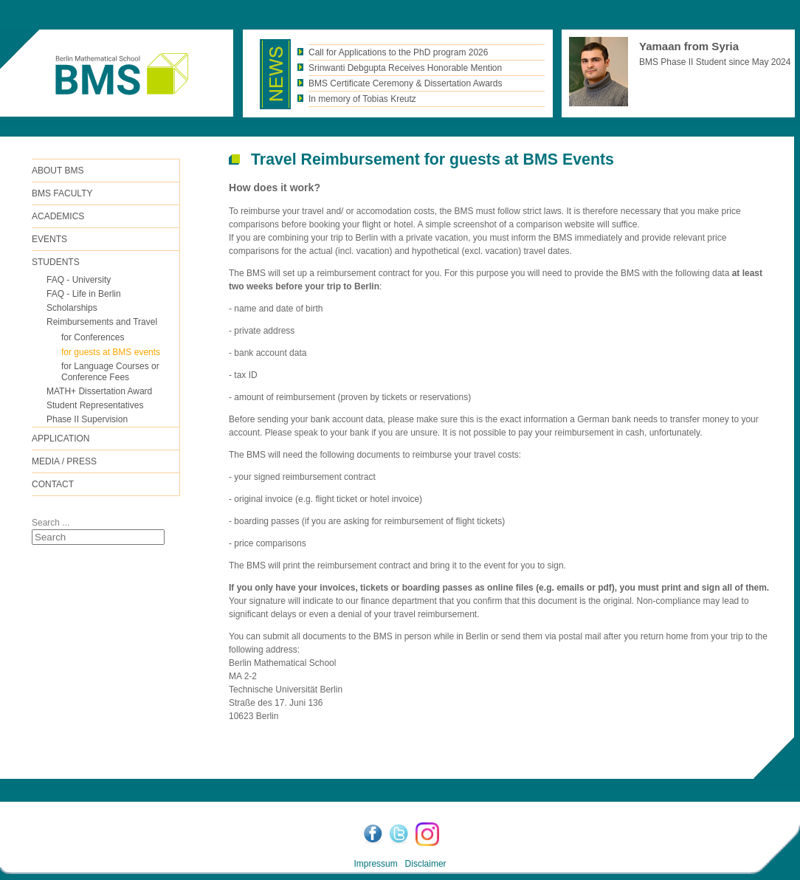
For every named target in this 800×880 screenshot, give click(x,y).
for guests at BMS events (110, 352)
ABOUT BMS (57, 170)
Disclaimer (425, 864)
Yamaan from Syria (689, 46)
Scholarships (71, 308)
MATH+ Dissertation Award (99, 391)
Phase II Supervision (87, 419)
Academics (58, 216)
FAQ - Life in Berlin (83, 294)
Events (49, 239)
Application (60, 438)
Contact (53, 484)
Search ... (50, 523)
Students (56, 262)
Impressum (375, 864)
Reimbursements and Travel (101, 322)
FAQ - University (78, 280)
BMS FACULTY (62, 193)
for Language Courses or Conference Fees (110, 371)
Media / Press (64, 461)
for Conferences (92, 337)
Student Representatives (94, 405)
